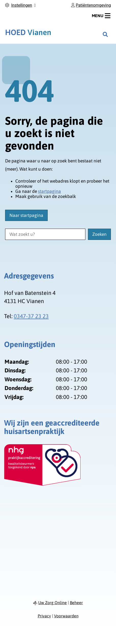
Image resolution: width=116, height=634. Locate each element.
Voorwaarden (66, 616)
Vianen (28, 32)
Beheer (76, 602)
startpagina (49, 191)
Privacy (44, 616)
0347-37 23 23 (31, 316)
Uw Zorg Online (52, 602)
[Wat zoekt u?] (45, 234)
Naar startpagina (26, 215)
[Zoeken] (105, 34)
